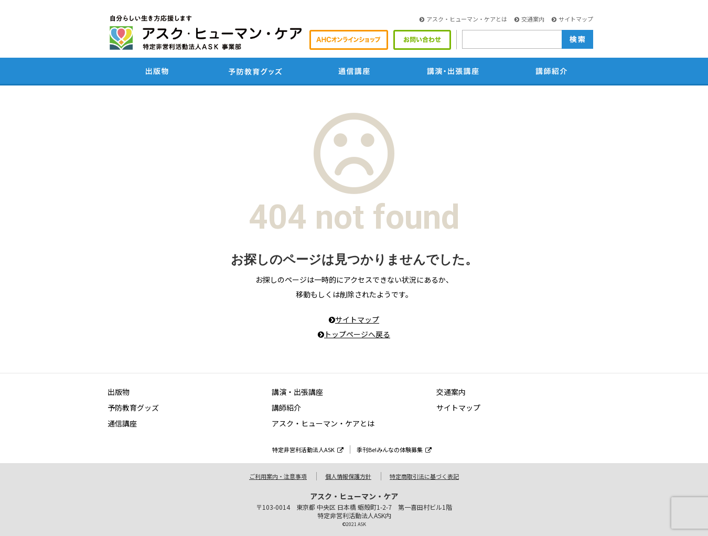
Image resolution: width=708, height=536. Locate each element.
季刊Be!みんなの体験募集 (394, 449)
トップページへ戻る (354, 334)
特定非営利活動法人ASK (308, 449)
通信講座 (122, 423)
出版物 (119, 392)
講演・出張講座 (297, 392)
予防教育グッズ (133, 407)
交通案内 (529, 19)
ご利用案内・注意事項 (278, 476)
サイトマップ (572, 19)
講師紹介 (286, 407)
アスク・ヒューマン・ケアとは (463, 19)
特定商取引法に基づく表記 (424, 476)
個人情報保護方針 (348, 476)
